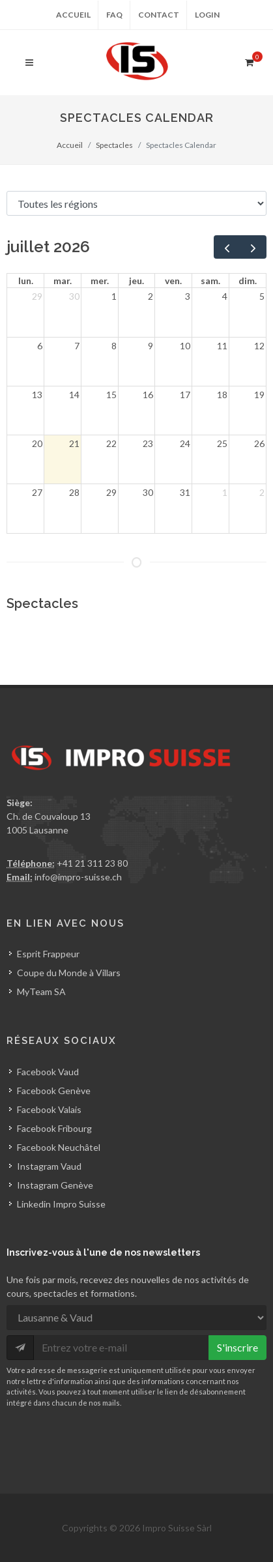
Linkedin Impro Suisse (61, 1203)
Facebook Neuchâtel (58, 1147)
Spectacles (114, 145)
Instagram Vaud (49, 1166)
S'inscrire (237, 1347)
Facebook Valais (49, 1109)
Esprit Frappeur (48, 953)
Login (207, 15)
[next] (253, 247)
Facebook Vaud (48, 1071)
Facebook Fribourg (54, 1128)
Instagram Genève (55, 1185)
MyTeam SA (41, 991)
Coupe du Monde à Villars (69, 972)
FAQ (114, 15)
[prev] (227, 247)
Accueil (73, 15)
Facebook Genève (54, 1090)
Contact (158, 15)
